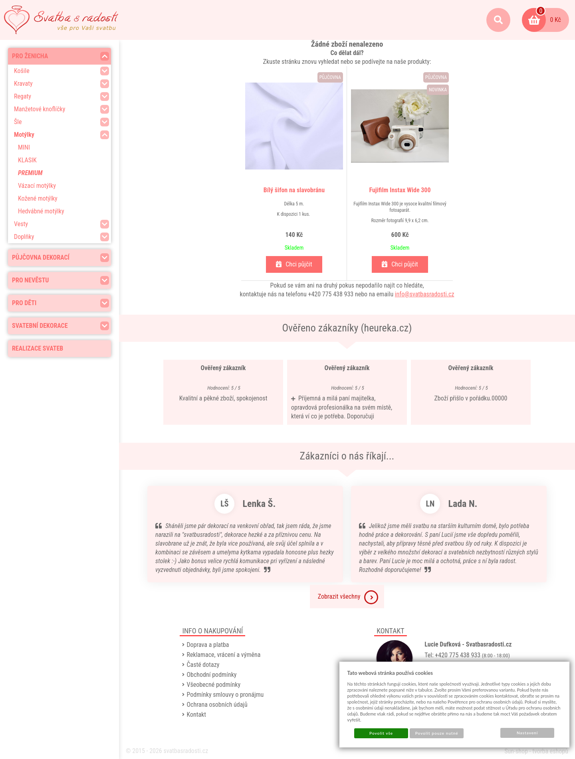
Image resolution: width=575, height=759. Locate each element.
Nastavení (527, 732)
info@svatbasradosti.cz (424, 294)
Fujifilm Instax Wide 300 (400, 190)
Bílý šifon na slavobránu (294, 190)
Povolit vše (381, 733)
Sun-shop (516, 751)
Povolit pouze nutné (436, 733)
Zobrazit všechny (348, 597)
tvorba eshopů (550, 751)
